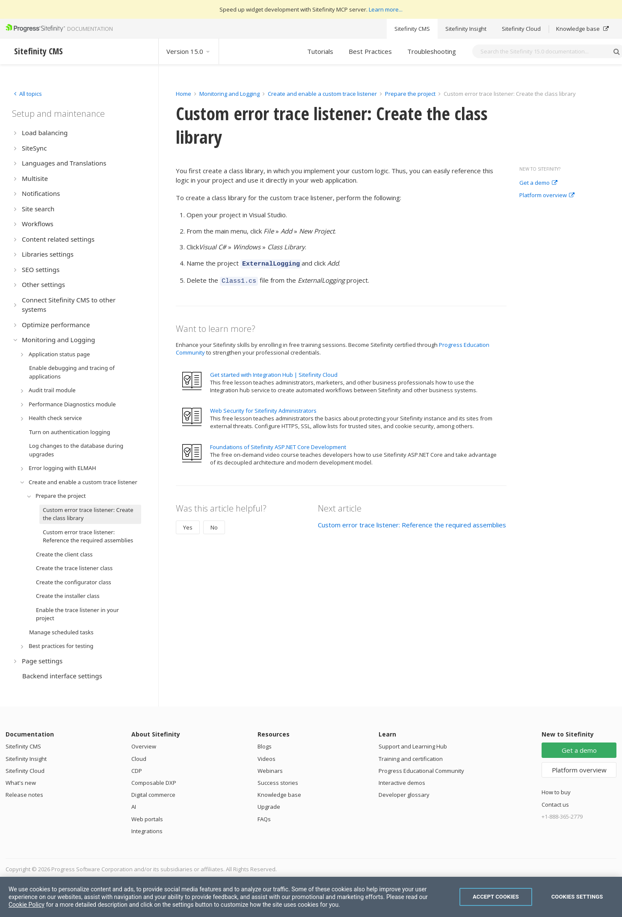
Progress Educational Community (421, 771)
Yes (188, 525)
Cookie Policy (26, 904)
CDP (136, 771)
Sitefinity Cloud (521, 29)
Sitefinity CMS (412, 29)
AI (133, 807)
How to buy (556, 792)
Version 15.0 (188, 51)
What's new (21, 783)
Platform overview (547, 195)
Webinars (270, 771)
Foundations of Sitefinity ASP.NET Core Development (278, 444)
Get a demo (538, 183)
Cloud (138, 759)
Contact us (555, 804)
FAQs (264, 819)
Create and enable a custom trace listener (322, 94)
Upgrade (269, 807)
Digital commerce (153, 795)
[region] (311, 897)
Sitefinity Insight (465, 29)
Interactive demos (402, 783)
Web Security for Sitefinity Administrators (263, 408)
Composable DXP (153, 783)
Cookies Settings (577, 896)
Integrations (147, 831)
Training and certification (411, 759)
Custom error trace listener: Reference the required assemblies (412, 522)
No (214, 525)
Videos (266, 759)
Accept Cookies (496, 896)
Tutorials (320, 51)
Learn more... (386, 9)
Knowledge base (582, 29)
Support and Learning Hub (413, 746)
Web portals (147, 819)
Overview (143, 746)
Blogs (265, 746)
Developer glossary (404, 795)
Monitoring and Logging (229, 94)
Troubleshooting (431, 51)
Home (183, 94)
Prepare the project (410, 94)
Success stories (278, 783)
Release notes (24, 795)
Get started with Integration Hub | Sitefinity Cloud (274, 372)
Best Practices (370, 51)
